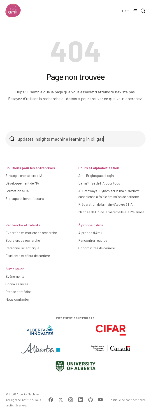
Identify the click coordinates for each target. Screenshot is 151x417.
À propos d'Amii (90, 225)
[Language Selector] (125, 10)
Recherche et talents (22, 225)
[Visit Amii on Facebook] (51, 399)
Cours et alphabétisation (98, 168)
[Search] (143, 11)
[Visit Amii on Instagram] (70, 399)
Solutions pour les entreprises (30, 168)
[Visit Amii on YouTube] (100, 399)
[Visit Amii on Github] (90, 399)
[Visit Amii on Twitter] (60, 399)
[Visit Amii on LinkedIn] (80, 399)
